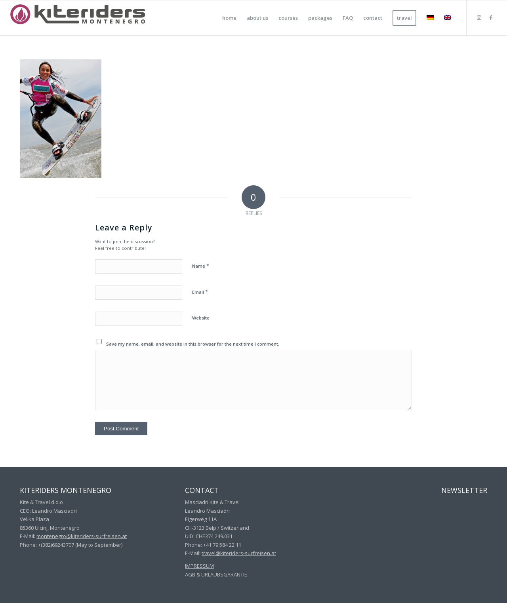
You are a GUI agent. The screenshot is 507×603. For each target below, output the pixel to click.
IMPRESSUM (199, 565)
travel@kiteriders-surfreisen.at (239, 553)
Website (201, 318)
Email (200, 291)
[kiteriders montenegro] (77, 17)
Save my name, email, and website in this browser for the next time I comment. (192, 344)
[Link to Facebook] (491, 17)
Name (200, 265)
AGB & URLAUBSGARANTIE (216, 574)
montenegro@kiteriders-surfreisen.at (81, 536)
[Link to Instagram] (479, 17)
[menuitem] (229, 17)
